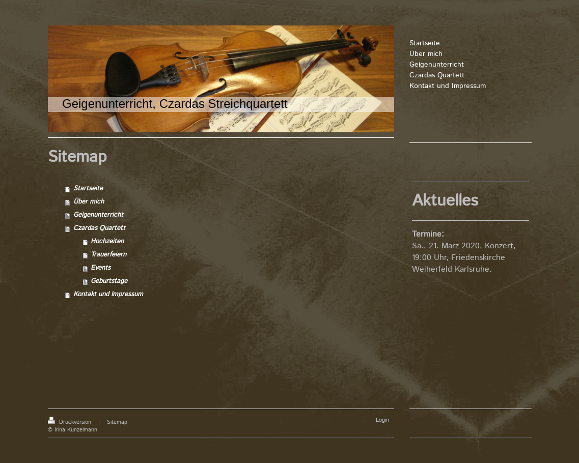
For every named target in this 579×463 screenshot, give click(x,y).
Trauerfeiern (108, 254)
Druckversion (70, 422)
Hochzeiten (107, 241)
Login (382, 420)
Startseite (88, 188)
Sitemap (117, 422)
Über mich (88, 202)
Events (101, 268)
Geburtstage (109, 281)
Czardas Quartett (99, 228)
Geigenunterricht (98, 215)
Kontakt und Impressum (108, 294)
